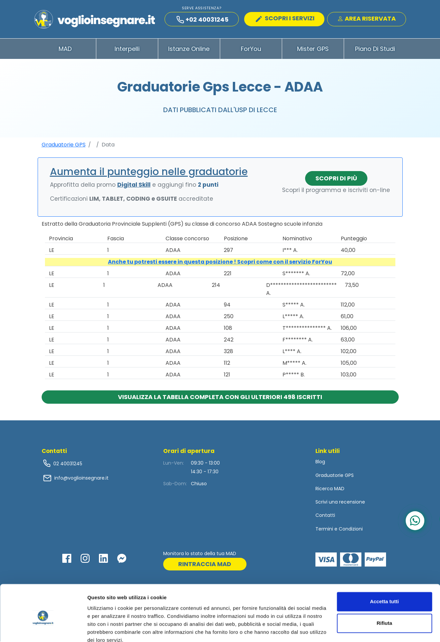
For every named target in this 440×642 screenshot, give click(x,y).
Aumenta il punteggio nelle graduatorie (149, 172)
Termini (324, 529)
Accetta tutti (384, 572)
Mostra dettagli (105, 629)
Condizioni (351, 529)
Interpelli (127, 49)
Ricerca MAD (329, 489)
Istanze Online (189, 49)
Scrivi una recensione (340, 502)
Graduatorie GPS (64, 145)
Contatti (325, 516)
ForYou (251, 49)
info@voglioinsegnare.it (81, 478)
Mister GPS (313, 49)
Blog (320, 462)
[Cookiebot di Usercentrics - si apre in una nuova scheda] (43, 629)
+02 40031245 (202, 20)
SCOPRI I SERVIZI (285, 18)
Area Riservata (366, 19)
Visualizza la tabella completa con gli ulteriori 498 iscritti (220, 397)
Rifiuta (384, 593)
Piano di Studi (375, 49)
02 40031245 (67, 464)
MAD (65, 49)
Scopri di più (336, 179)
